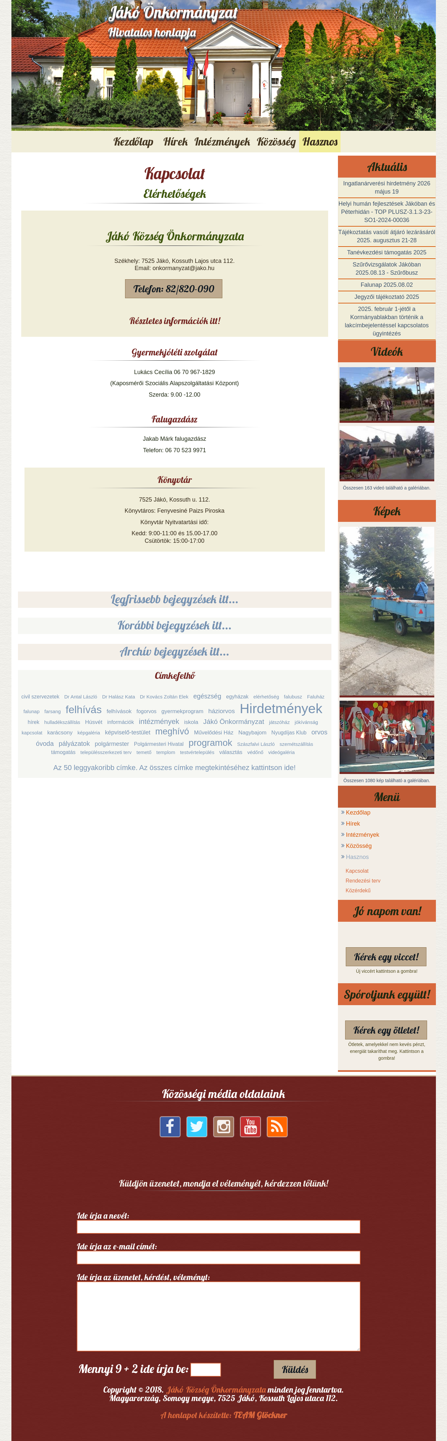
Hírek (353, 823)
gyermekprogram (182, 711)
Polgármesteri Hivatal (159, 744)
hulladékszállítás (62, 722)
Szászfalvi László (256, 744)
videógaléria (281, 752)
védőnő (255, 752)
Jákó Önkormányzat (233, 721)
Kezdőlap (133, 141)
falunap (32, 711)
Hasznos (357, 857)
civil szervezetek (40, 696)
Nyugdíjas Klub (289, 732)
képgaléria (88, 732)
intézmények (159, 721)
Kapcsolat (357, 871)
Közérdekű (358, 890)
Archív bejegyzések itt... (175, 651)
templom (165, 752)
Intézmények (362, 835)
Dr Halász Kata (118, 696)
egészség (207, 696)
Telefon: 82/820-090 (173, 289)
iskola (191, 722)
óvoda (45, 743)
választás (230, 752)
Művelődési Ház (213, 732)
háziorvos (221, 711)
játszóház (279, 722)
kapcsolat (32, 732)
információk (120, 722)
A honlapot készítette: (223, 1415)
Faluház (315, 696)
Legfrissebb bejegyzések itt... (175, 599)
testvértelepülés (197, 752)
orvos (319, 732)
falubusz (293, 696)
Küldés (295, 1369)
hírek (34, 722)
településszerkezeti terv (106, 752)
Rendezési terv (363, 880)
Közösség (359, 846)
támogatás (63, 752)
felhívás (84, 709)
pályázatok (74, 743)
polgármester (112, 744)
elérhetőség (266, 696)
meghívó (172, 731)
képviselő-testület (127, 732)
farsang (52, 711)
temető (144, 752)
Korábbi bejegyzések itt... (175, 625)
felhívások (119, 711)
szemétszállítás (296, 744)
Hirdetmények (281, 708)
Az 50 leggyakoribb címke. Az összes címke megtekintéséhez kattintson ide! (174, 767)
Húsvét (94, 722)
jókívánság (306, 722)
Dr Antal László (80, 696)
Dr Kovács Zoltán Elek (164, 696)
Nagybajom (252, 732)
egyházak (237, 696)
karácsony (59, 732)
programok (210, 743)
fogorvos (146, 711)
